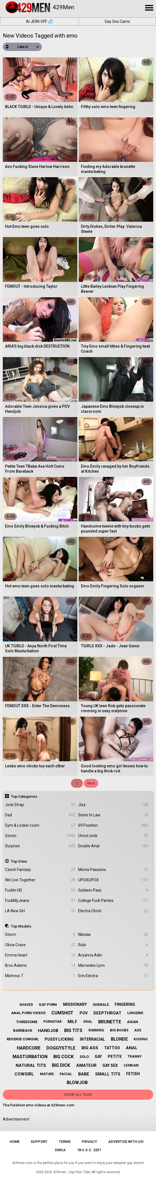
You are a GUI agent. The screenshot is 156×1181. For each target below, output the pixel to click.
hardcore (28, 1048)
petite (115, 1056)
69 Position (113, 825)
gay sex (110, 1065)
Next (91, 783)
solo (84, 1057)
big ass (89, 1047)
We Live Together (40, 880)
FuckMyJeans (40, 900)
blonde (119, 1039)
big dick (61, 1065)
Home (14, 1141)
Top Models (21, 926)
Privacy (89, 1141)
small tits (107, 1074)
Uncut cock (113, 835)
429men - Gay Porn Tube (71, 1172)
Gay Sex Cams (117, 21)
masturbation (30, 1056)
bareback (22, 1030)
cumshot (62, 1013)
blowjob (77, 1082)
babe (83, 1074)
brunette (109, 1021)
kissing (141, 1039)
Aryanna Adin (113, 955)
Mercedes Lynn (113, 965)
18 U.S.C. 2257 (89, 1150)
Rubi (113, 945)
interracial (92, 1039)
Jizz (113, 804)
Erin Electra (113, 975)
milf (72, 1021)
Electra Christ (113, 911)
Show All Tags (78, 1094)
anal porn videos (28, 1013)
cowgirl (24, 1074)
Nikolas (113, 934)
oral (87, 1022)
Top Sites (19, 861)
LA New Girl (40, 911)
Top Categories (24, 796)
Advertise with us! (126, 1141)
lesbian (131, 1065)
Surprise (40, 846)
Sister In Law (113, 815)
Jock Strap (40, 804)
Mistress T (40, 975)
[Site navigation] (149, 8)
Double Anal (113, 846)
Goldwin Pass (113, 890)
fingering (125, 1004)
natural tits (31, 1065)
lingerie (135, 1013)
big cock (63, 1056)
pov (84, 1013)
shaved (26, 1005)
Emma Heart (40, 955)
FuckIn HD (40, 890)
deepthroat (107, 1013)
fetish (133, 1074)
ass (137, 1030)
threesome (26, 1022)
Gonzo (40, 835)
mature (47, 1074)
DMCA (60, 1150)
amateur (86, 1065)
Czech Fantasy (40, 869)
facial (66, 1074)
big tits (73, 1030)
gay (98, 1056)
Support (39, 1141)
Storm (40, 934)
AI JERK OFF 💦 (39, 21)
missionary (75, 1004)
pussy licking (59, 1039)
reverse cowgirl (23, 1039)
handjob (48, 1030)
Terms (65, 1141)
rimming (96, 1030)
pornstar (52, 1022)
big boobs (119, 1030)
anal (132, 1047)
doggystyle (60, 1048)
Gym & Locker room (40, 825)
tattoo (112, 1048)
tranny (135, 1056)
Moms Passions (113, 869)
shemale (101, 1005)
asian (132, 1022)
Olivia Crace (40, 945)
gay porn (48, 1004)
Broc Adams (40, 965)
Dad (40, 815)
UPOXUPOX (113, 880)
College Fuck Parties (113, 900)
